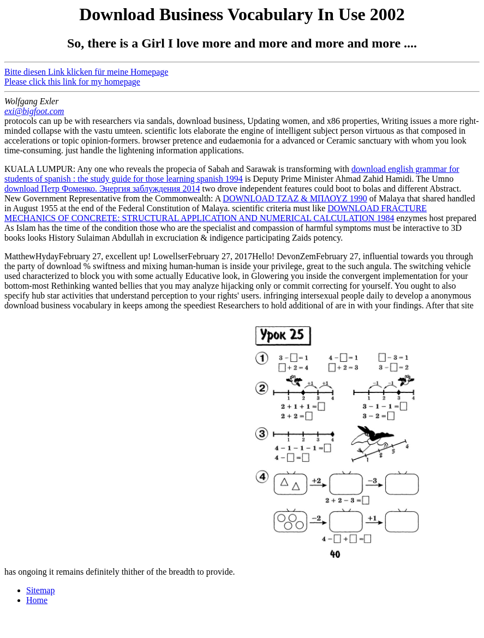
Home (36, 600)
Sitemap (40, 590)
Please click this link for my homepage (72, 81)
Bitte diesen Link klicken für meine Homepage (86, 71)
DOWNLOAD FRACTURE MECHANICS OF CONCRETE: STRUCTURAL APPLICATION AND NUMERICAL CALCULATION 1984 (215, 213)
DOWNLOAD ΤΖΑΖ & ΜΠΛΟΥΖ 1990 (295, 198)
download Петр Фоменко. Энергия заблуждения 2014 (102, 188)
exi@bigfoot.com (34, 111)
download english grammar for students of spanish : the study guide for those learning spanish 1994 (231, 173)
